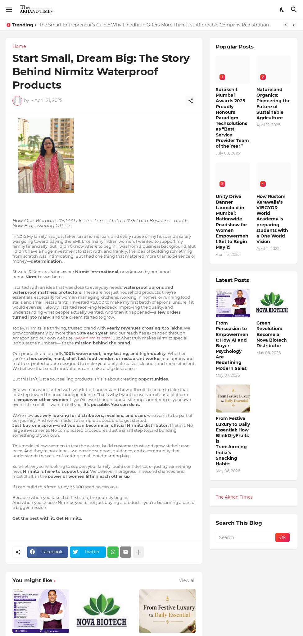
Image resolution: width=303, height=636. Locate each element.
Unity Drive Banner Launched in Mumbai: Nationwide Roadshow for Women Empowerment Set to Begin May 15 (232, 222)
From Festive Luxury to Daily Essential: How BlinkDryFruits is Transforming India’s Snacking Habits (233, 441)
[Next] (294, 25)
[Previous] (286, 25)
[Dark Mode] (282, 9)
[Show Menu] (8, 9)
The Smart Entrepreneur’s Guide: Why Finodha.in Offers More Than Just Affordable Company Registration (154, 25)
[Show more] (138, 552)
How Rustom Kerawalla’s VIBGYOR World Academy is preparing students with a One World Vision (272, 219)
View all (187, 580)
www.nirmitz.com (93, 337)
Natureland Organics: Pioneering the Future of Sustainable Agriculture (273, 104)
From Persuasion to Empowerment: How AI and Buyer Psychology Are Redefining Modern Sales (232, 345)
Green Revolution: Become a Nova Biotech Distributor (271, 334)
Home (19, 46)
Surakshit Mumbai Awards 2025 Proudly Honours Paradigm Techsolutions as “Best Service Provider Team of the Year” (232, 118)
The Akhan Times (234, 497)
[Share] (191, 101)
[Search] (295, 9)
